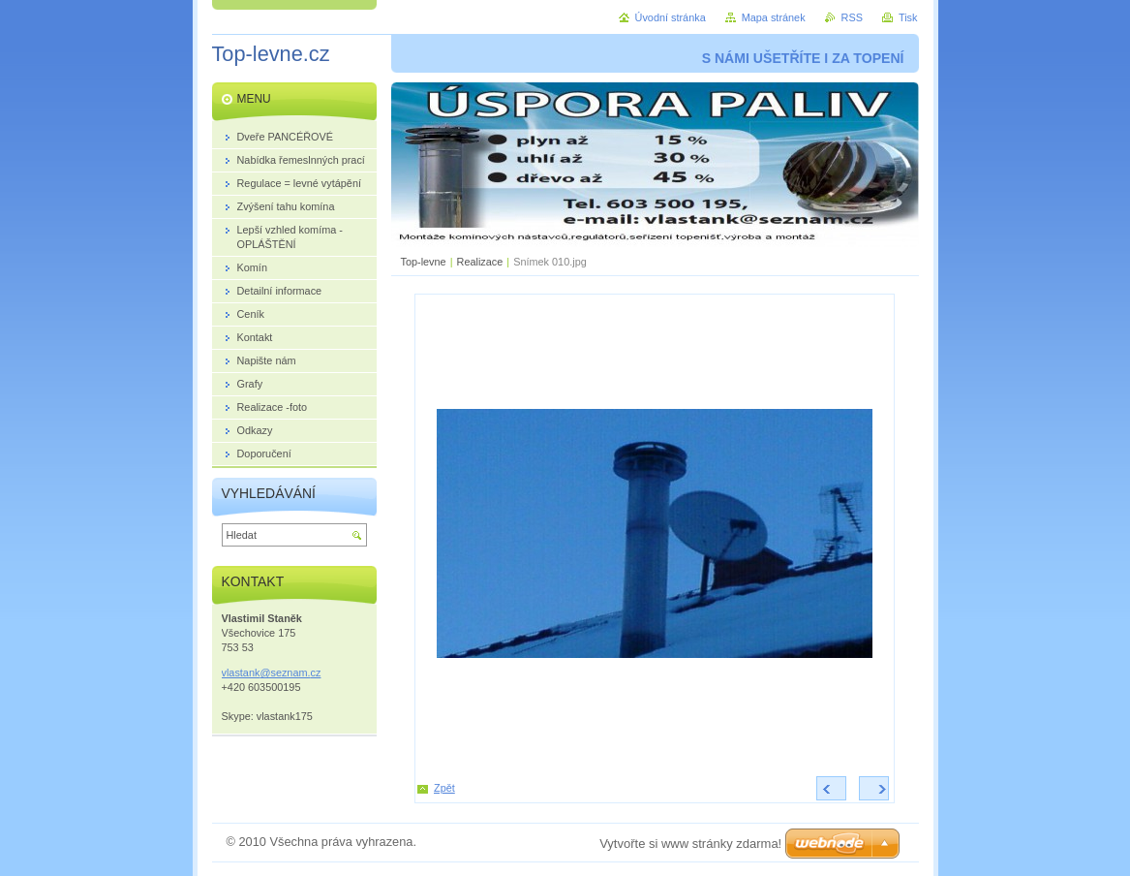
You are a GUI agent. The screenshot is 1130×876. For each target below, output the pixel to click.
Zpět (444, 788)
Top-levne (423, 261)
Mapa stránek (774, 17)
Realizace (480, 261)
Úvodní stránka (670, 17)
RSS (852, 17)
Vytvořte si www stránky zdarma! (690, 843)
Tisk (908, 17)
